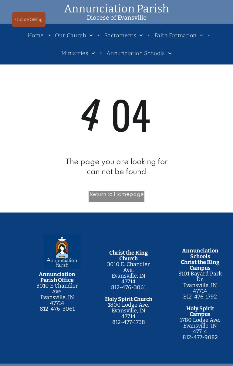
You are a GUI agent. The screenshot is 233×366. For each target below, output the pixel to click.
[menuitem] (36, 35)
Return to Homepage (116, 194)
